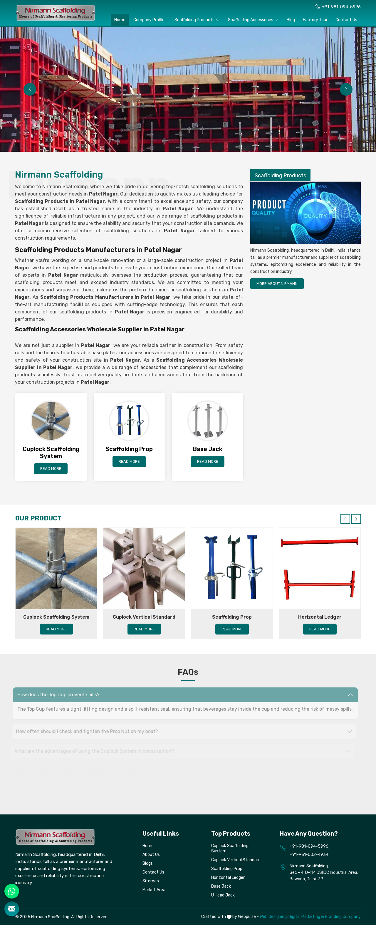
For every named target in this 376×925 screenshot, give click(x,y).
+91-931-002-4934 (309, 854)
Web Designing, (274, 916)
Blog (291, 19)
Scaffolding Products (197, 20)
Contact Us (346, 19)
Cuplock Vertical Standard (144, 617)
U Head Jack (223, 895)
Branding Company (343, 916)
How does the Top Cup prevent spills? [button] (55, 694)
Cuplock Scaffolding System (56, 617)
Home (119, 19)
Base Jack (221, 886)
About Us (151, 854)
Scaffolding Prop (232, 617)
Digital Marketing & (306, 916)
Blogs (147, 863)
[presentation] (30, 89)
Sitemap (150, 881)
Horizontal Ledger (320, 617)
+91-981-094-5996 (341, 6)
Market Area (153, 889)
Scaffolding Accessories (253, 20)
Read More (50, 468)
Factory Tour (315, 19)
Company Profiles (150, 19)
